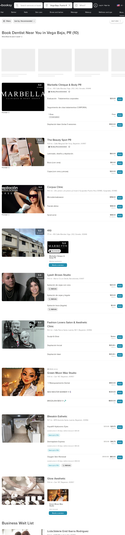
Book (120, 99)
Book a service (58, 265)
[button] (28, 5)
